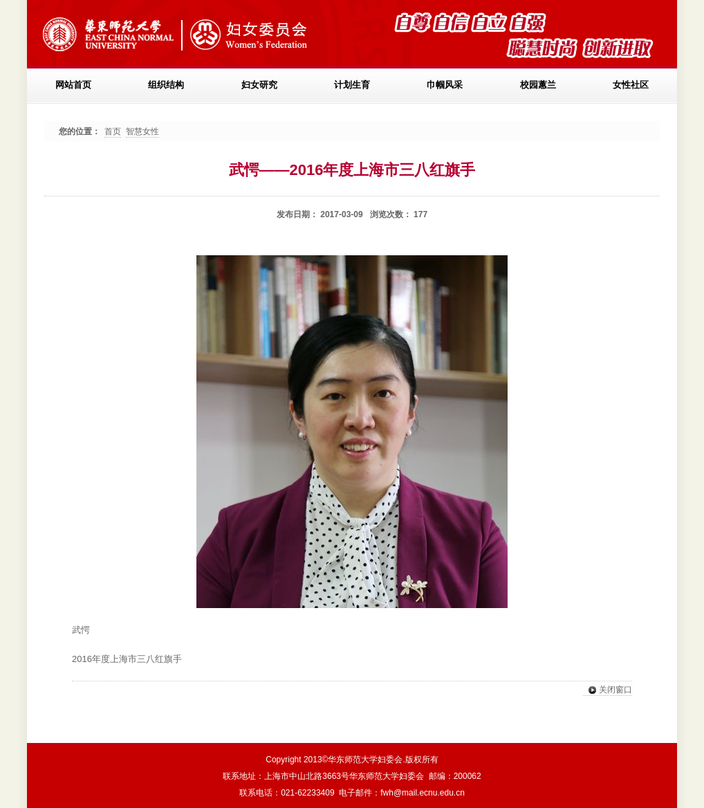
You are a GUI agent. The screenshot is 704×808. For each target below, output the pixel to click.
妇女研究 (259, 85)
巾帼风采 (445, 85)
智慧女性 (142, 131)
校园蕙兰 (538, 85)
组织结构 (166, 85)
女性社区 (631, 85)
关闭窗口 (607, 690)
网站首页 (73, 85)
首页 (112, 131)
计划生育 (352, 85)
